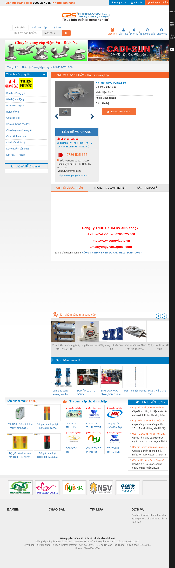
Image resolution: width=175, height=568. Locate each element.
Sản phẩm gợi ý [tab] (147, 187)
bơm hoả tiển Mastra (135, 390)
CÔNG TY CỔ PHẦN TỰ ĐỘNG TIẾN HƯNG (93, 450)
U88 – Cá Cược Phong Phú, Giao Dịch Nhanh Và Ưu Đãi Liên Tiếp (149, 434)
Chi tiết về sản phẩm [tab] (69, 187)
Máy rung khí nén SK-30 (111, 347)
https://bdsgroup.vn (83, 553)
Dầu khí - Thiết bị (15, 142)
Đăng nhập (119, 2)
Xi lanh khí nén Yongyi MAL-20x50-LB (64, 347)
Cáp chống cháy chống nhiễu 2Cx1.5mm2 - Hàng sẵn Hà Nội (149, 420)
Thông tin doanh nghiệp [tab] (110, 187)
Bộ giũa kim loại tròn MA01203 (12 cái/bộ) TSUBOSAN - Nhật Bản (20, 455)
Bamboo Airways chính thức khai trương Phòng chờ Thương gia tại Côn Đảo (149, 518)
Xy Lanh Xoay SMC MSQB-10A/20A (135, 347)
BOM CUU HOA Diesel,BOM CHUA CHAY (110, 392)
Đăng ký (136, 2)
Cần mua (123, 31)
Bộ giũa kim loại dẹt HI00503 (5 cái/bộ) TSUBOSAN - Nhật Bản (47, 426)
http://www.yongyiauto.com (73, 175)
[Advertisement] (110, 285)
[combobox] (61, 33)
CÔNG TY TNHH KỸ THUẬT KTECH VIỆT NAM (72, 425)
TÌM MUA (96, 509)
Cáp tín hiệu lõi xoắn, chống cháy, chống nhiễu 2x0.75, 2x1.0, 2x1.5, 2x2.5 (149, 460)
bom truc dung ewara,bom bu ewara (60, 392)
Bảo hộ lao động (15, 99)
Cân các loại (12, 117)
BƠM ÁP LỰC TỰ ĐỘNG (86, 392)
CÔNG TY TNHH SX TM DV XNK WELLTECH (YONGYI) (74, 144)
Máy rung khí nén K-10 (88, 345)
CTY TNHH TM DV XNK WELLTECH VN (113, 450)
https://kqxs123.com (104, 553)
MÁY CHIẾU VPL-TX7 (157, 392)
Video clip (162, 31)
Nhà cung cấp (147, 31)
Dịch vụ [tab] (56, 27)
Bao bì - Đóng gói (15, 93)
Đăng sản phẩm (158, 2)
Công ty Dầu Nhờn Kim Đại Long (114, 425)
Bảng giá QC (172, 36)
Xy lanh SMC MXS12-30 (60, 67)
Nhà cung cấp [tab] (39, 27)
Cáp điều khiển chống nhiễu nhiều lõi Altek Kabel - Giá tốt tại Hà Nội (149, 447)
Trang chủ (12, 67)
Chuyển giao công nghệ (19, 130)
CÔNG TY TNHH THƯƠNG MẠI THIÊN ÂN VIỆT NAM (73, 450)
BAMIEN (13, 509)
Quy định (172, 23)
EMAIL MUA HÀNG (118, 111)
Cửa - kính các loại (16, 136)
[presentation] (158, 316)
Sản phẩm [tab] (20, 27)
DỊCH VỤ (138, 509)
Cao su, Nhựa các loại (18, 124)
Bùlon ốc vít (12, 111)
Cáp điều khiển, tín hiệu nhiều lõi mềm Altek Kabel (149, 407)
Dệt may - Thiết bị (15, 154)
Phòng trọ (65, 553)
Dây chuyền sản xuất (17, 148)
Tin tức (172, 12)
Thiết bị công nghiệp (32, 67)
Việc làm (112, 31)
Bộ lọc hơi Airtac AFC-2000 (159, 347)
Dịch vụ (134, 31)
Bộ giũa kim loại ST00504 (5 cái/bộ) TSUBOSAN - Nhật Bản (47, 455)
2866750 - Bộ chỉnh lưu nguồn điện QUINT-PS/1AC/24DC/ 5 (20, 426)
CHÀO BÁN (57, 509)
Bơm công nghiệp (15, 105)
